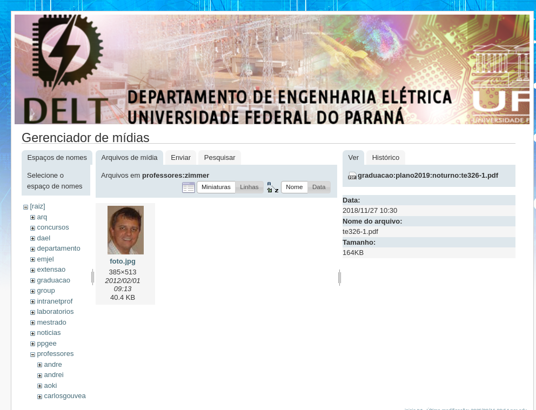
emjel (45, 259)
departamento (58, 248)
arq (42, 217)
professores (55, 353)
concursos (53, 227)
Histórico (386, 157)
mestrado (51, 322)
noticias (49, 332)
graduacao (53, 280)
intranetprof (54, 301)
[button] (216, 187)
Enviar (181, 157)
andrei (53, 375)
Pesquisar (220, 157)
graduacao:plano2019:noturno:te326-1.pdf (428, 175)
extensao (51, 269)
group (46, 290)
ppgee (46, 343)
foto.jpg (123, 261)
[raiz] (37, 206)
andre (53, 364)
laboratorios (55, 311)
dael (43, 238)
